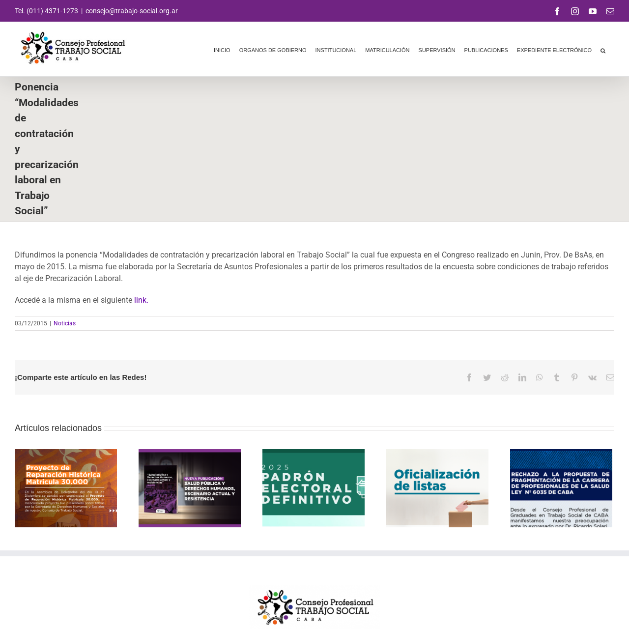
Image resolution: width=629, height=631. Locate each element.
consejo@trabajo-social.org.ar (132, 11)
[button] (602, 49)
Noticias (65, 323)
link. (141, 300)
